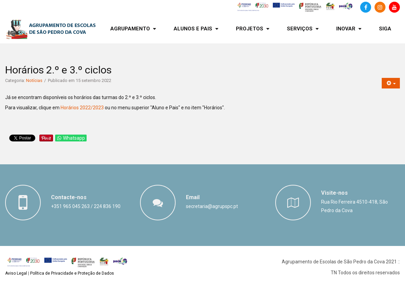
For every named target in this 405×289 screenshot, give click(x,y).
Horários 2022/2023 (82, 107)
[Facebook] (365, 7)
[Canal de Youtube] (394, 7)
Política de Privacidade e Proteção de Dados (72, 273)
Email (193, 197)
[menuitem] (133, 28)
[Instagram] (380, 7)
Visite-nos (334, 193)
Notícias (34, 80)
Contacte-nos (69, 197)
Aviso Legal (16, 273)
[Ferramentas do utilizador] (391, 83)
